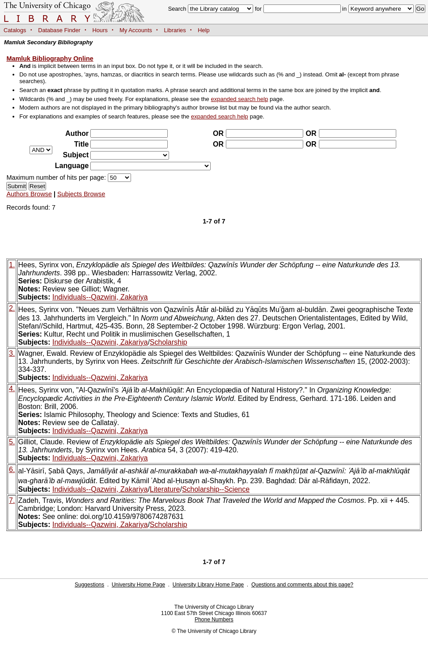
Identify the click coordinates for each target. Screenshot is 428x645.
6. (12, 469)
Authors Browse (29, 194)
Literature (165, 489)
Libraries (175, 30)
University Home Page (138, 585)
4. (12, 388)
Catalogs (15, 30)
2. (12, 308)
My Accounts (135, 30)
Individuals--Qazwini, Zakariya (100, 297)
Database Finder (59, 30)
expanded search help (239, 99)
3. (12, 353)
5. (12, 442)
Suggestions (89, 585)
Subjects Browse (81, 194)
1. (12, 265)
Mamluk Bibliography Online (49, 58)
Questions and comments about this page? (302, 585)
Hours (100, 30)
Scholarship (168, 342)
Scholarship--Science (216, 489)
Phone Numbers (214, 619)
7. (12, 500)
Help (203, 30)
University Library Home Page (208, 585)
